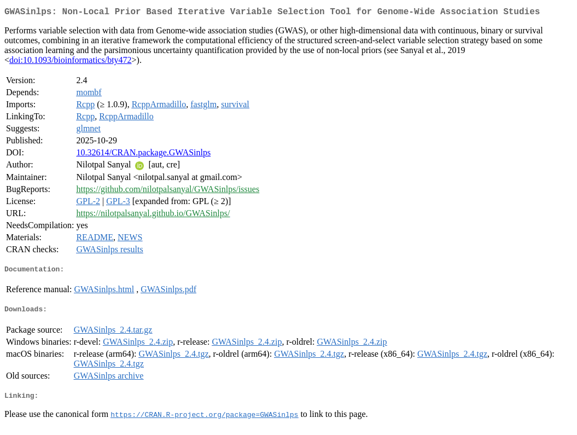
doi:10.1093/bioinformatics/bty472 (70, 62)
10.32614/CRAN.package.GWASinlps (143, 154)
